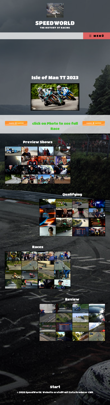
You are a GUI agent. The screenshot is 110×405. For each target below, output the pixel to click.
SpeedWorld (55, 23)
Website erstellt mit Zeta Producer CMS (67, 392)
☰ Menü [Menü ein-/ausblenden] (96, 35)
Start (55, 387)
